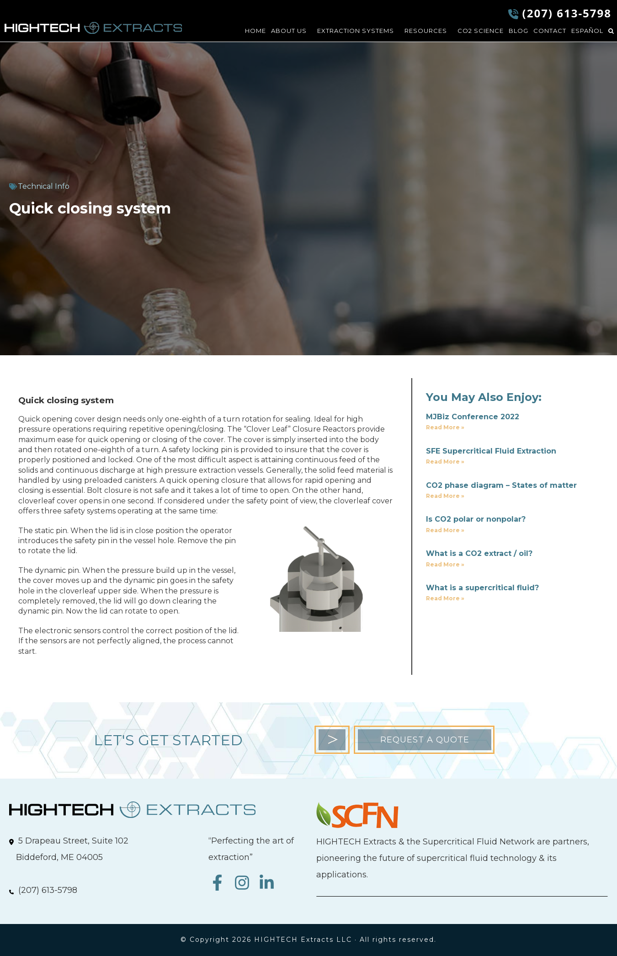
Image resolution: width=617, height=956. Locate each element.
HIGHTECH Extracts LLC (93, 28)
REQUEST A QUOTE (424, 740)
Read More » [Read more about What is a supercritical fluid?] (445, 598)
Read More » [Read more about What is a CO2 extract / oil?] (445, 564)
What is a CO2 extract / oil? (479, 553)
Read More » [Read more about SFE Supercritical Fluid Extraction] (445, 461)
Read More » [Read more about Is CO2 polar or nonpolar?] (445, 530)
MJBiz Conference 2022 (472, 416)
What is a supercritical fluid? (482, 587)
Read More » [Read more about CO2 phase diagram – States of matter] (445, 495)
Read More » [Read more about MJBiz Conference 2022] (445, 427)
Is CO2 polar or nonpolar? (476, 519)
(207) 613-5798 (567, 13)
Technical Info (43, 186)
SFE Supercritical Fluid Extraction (491, 451)
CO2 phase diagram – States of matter (501, 485)
